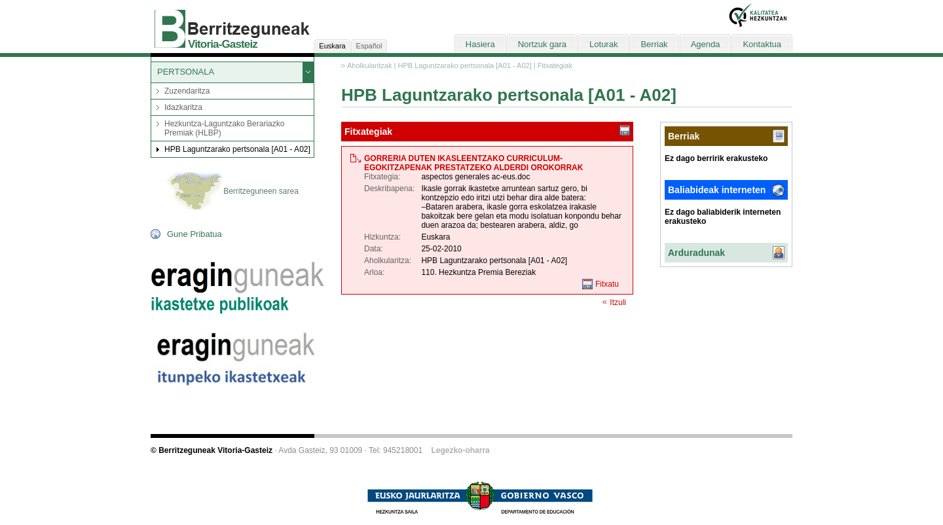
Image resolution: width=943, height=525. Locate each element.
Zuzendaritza (187, 91)
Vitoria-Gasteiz (222, 44)
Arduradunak (696, 252)
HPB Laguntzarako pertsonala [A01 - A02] (237, 149)
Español (369, 46)
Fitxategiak (555, 65)
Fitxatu (607, 284)
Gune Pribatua (194, 234)
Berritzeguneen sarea (232, 192)
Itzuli (618, 302)
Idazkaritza (183, 107)
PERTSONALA (185, 72)
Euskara (332, 46)
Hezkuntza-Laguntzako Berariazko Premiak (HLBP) (224, 128)
